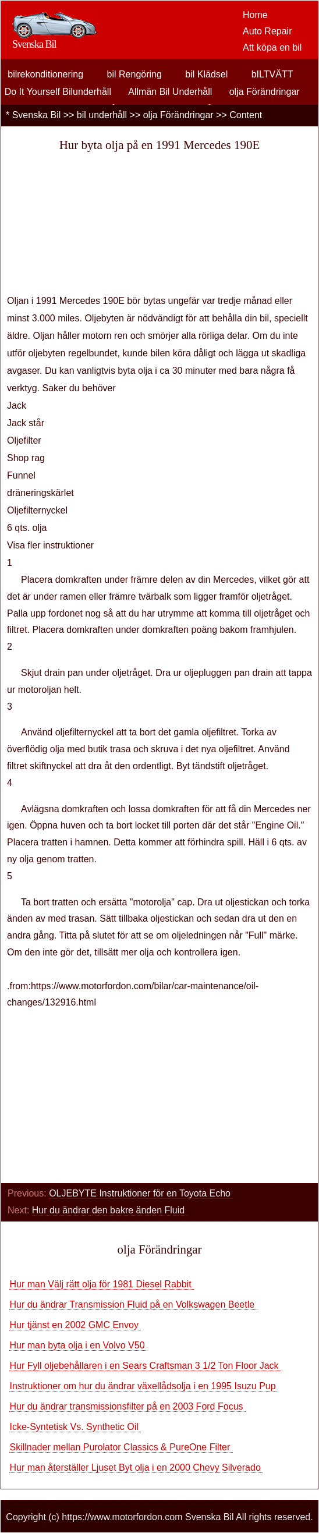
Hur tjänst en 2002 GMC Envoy (75, 1325)
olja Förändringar (264, 92)
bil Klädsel (206, 74)
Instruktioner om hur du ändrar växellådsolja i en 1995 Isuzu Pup (143, 1386)
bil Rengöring (134, 74)
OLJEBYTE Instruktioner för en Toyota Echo (141, 1193)
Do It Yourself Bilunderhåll (58, 92)
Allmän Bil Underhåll (170, 92)
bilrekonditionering (45, 74)
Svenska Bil (36, 115)
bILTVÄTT (272, 74)
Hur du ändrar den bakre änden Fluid (109, 1210)
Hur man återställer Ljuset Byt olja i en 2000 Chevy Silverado (136, 1467)
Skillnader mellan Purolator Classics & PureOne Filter (120, 1447)
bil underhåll (102, 115)
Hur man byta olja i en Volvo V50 (78, 1345)
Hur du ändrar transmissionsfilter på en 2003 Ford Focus (127, 1406)
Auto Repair (267, 31)
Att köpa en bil (272, 47)
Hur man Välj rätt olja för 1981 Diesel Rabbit (101, 1284)
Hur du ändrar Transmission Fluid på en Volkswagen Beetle (133, 1304)
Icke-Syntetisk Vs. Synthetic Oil (75, 1427)
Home (255, 15)
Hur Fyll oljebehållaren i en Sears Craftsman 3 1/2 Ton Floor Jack (145, 1366)
